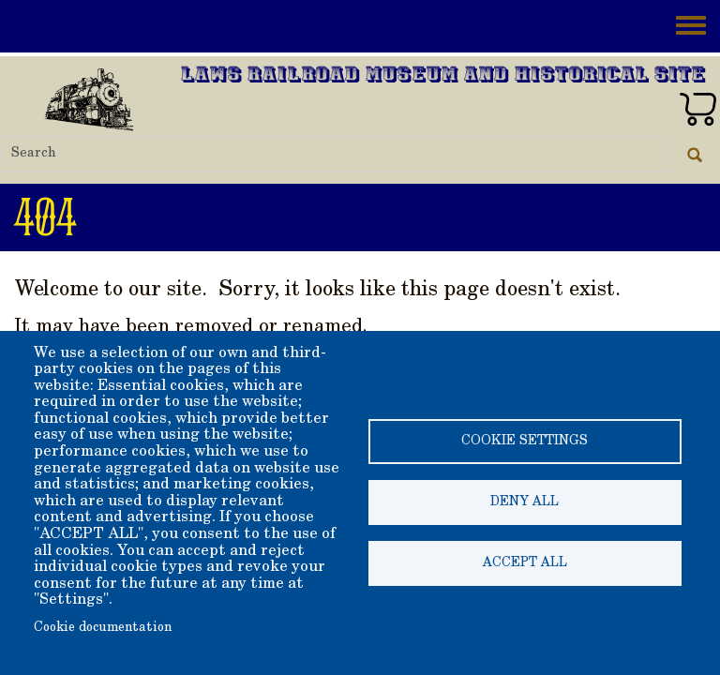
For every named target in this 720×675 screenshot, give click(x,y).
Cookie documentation (103, 628)
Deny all (524, 502)
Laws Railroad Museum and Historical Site (443, 76)
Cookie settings (524, 441)
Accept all (525, 563)
